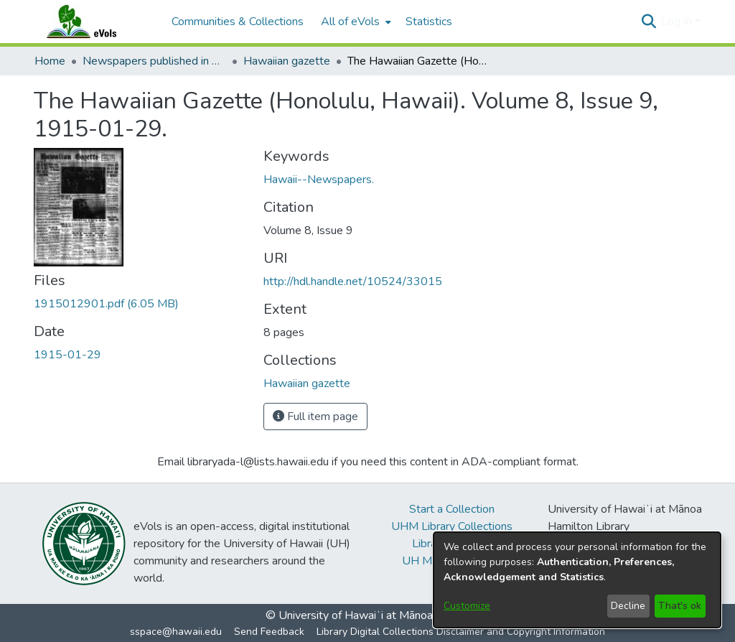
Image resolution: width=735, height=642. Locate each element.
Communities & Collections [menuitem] (238, 21)
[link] (106, 304)
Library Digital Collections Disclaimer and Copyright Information (461, 631)
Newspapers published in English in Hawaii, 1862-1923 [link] (154, 61)
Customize (467, 606)
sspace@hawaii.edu (176, 631)
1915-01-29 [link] (67, 355)
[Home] (95, 21)
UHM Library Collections (451, 526)
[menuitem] (354, 21)
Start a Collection (452, 509)
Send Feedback (269, 631)
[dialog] (577, 580)
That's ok (679, 606)
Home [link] (49, 61)
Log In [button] (678, 21)
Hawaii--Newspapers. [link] (318, 179)
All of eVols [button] (350, 21)
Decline (628, 606)
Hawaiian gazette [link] (286, 61)
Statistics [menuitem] (429, 21)
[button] (648, 21)
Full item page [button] (315, 416)
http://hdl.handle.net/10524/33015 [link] (352, 281)
